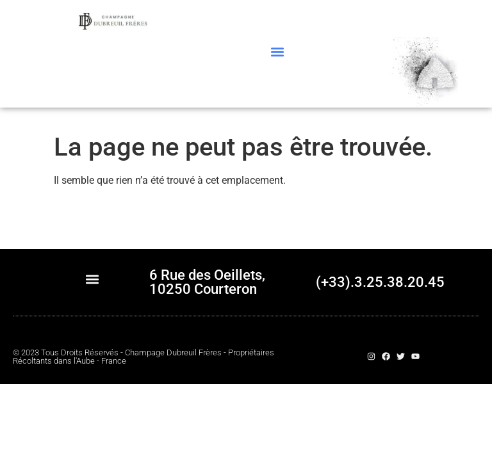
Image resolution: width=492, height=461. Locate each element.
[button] (277, 51)
